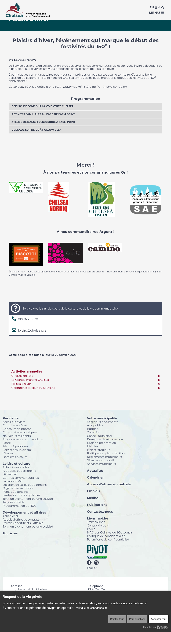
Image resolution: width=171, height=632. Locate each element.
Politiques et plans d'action (106, 453)
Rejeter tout (117, 619)
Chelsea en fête (22, 375)
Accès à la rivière (14, 421)
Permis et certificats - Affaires (23, 523)
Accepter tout (158, 619)
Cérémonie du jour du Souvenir (33, 387)
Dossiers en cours (15, 456)
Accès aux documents (102, 421)
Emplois (93, 491)
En (152, 7)
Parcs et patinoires (15, 491)
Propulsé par (155, 627)
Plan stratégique (98, 449)
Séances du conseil (100, 460)
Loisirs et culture (16, 463)
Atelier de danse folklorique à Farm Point (43, 122)
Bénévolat (10, 474)
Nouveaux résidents (17, 435)
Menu (156, 13)
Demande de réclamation (105, 439)
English (92, 567)
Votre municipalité (102, 418)
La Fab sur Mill (12, 481)
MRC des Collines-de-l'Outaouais (110, 532)
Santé (7, 442)
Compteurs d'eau (15, 425)
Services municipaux (17, 449)
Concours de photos (17, 428)
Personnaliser (137, 619)
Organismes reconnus (18, 488)
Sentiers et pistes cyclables (21, 495)
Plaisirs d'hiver (21, 383)
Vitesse (8, 453)
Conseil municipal (99, 435)
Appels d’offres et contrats (109, 484)
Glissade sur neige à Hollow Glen (36, 129)
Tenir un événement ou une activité (28, 498)
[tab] (85, 106)
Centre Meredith (98, 525)
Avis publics (95, 425)
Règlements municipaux (104, 456)
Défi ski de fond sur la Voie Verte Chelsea (43, 106)
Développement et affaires (24, 512)
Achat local (10, 516)
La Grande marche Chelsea (30, 379)
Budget (92, 428)
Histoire (92, 446)
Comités (93, 432)
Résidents (11, 418)
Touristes (10, 533)
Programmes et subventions (23, 439)
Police (91, 529)
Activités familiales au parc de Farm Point (43, 114)
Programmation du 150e (20, 505)
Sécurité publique (15, 446)
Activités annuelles (26, 371)
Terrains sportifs (13, 502)
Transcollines (96, 522)
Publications (97, 504)
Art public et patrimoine (19, 470)
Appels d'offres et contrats (21, 519)
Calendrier (95, 477)
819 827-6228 (28, 319)
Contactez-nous (100, 511)
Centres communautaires (21, 477)
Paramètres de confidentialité (108, 539)
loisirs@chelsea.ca (32, 330)
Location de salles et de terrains (25, 484)
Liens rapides (97, 518)
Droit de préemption (101, 442)
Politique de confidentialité (106, 536)
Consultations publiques (20, 432)
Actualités (95, 470)
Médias (93, 498)
